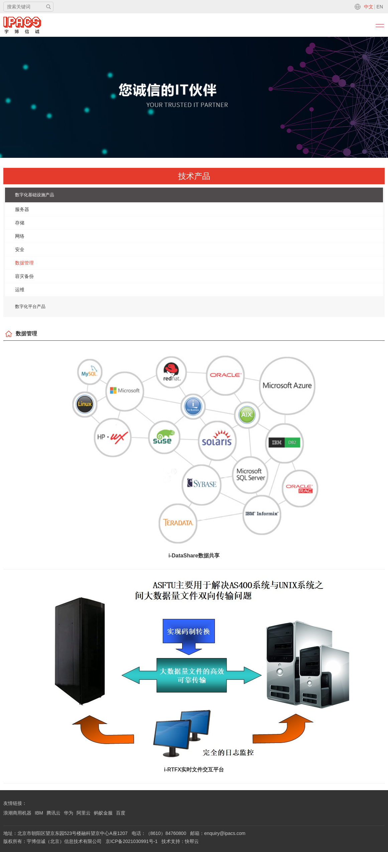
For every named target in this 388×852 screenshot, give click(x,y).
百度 (120, 813)
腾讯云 (53, 813)
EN (380, 6)
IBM (39, 813)
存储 (19, 222)
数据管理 (24, 262)
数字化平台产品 (30, 306)
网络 (19, 236)
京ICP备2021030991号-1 (132, 841)
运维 (19, 289)
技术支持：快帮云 (180, 841)
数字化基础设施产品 (34, 194)
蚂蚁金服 (103, 813)
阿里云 (84, 813)
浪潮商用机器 (17, 813)
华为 (68, 813)
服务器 (22, 209)
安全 (19, 249)
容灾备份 (24, 276)
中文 (368, 6)
